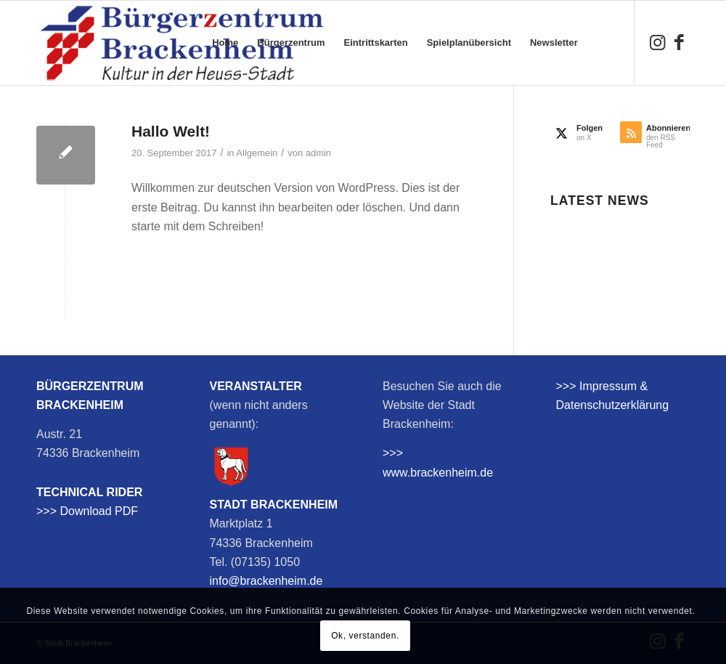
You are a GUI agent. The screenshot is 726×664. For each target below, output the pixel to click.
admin (318, 152)
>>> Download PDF (87, 511)
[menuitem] (225, 43)
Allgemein (256, 152)
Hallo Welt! (170, 131)
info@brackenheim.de (266, 581)
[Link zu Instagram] (657, 42)
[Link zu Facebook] (679, 42)
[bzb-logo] (181, 43)
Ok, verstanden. (365, 636)
